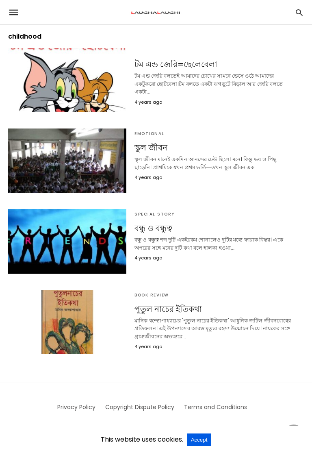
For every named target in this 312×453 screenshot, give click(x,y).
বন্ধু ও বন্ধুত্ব (153, 228)
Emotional (149, 134)
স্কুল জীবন (150, 147)
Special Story (154, 214)
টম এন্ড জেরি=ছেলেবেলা (175, 64)
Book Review (151, 295)
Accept (199, 440)
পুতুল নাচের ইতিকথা (168, 309)
